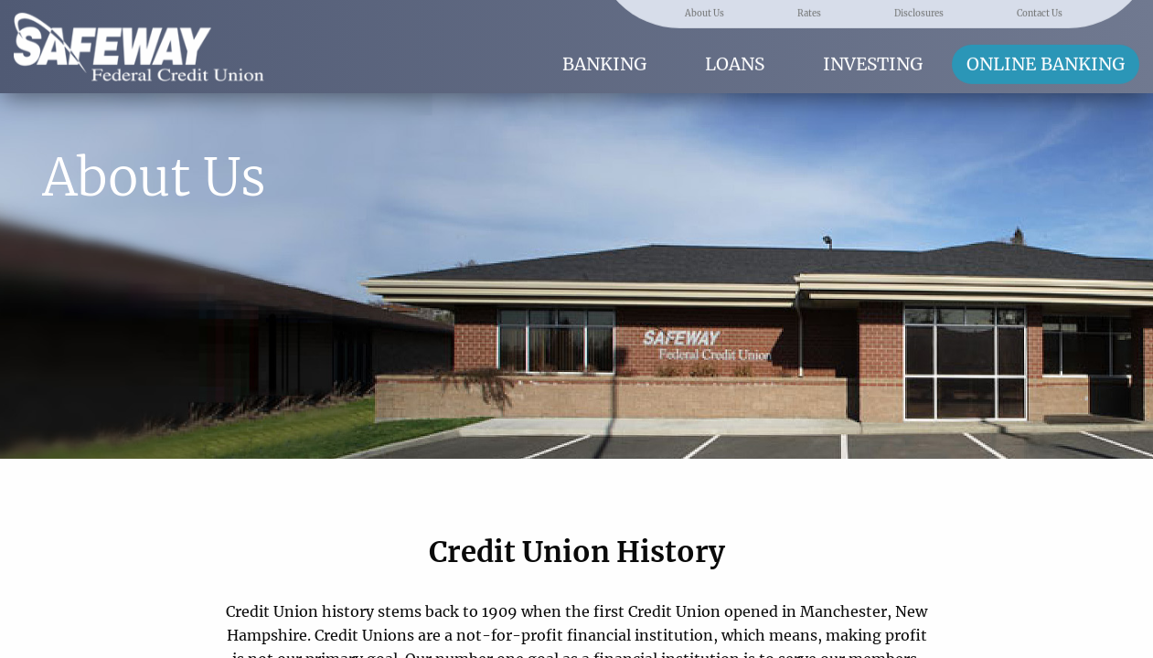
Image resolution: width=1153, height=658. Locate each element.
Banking (604, 63)
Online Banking (1045, 63)
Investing (873, 63)
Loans (734, 63)
